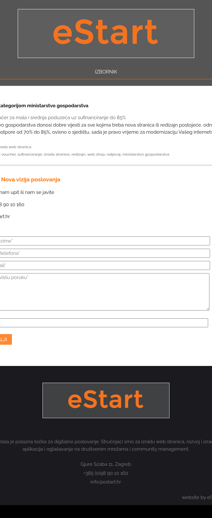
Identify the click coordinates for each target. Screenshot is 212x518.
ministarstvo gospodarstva (145, 154)
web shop (96, 154)
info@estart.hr (106, 482)
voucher (8, 154)
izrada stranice (57, 154)
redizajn (78, 154)
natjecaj (113, 154)
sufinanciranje (29, 154)
